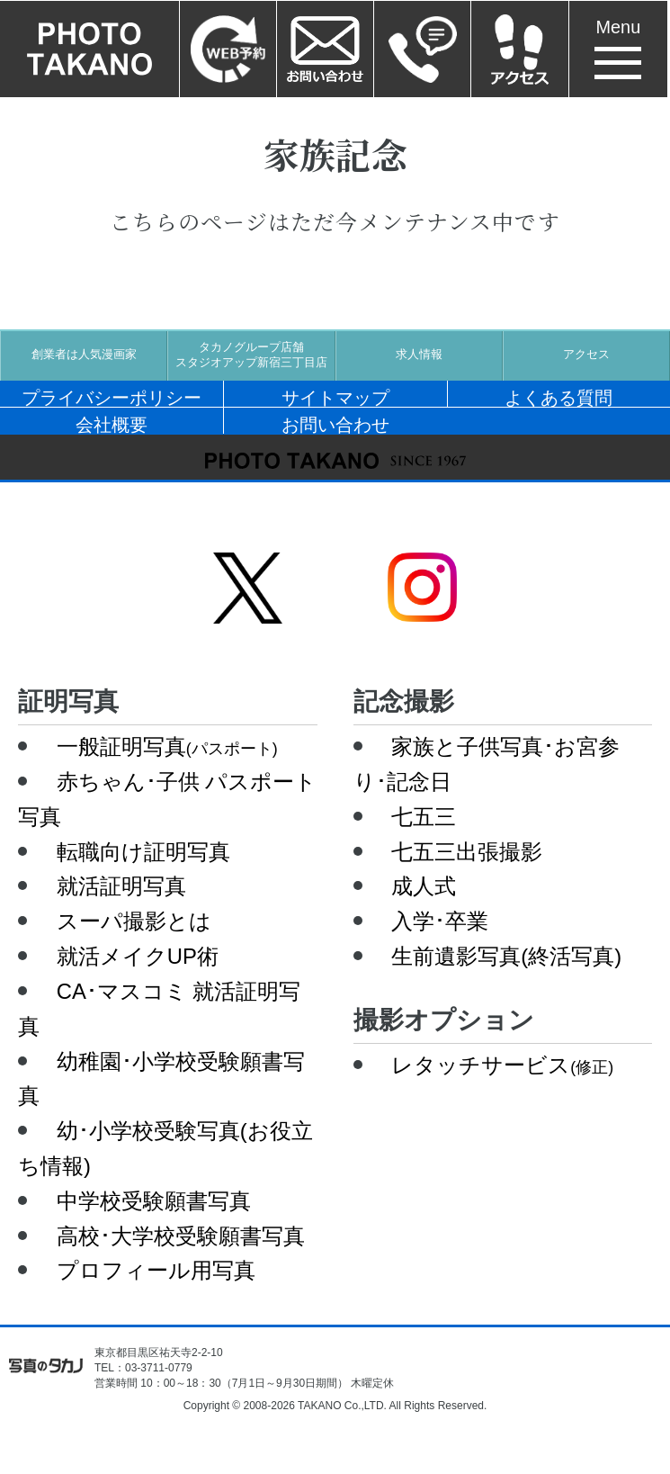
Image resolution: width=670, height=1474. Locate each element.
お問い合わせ (335, 424)
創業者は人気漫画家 (84, 354)
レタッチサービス (502, 1065)
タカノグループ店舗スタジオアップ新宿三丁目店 (251, 355)
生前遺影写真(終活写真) (506, 956)
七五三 (423, 816)
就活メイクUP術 (138, 956)
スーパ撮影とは (134, 921)
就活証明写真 (121, 886)
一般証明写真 (167, 746)
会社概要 (111, 424)
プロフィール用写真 (156, 1270)
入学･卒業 (439, 921)
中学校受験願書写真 (154, 1201)
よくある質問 (558, 397)
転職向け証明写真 (143, 852)
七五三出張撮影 (466, 852)
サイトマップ (335, 397)
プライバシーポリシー (111, 397)
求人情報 (419, 354)
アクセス (586, 354)
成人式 (423, 886)
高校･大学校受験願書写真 (181, 1236)
